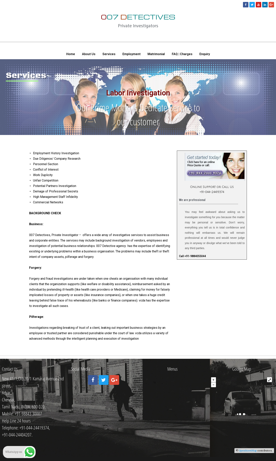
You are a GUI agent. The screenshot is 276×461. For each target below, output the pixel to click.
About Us (88, 54)
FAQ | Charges (182, 54)
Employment (131, 54)
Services (108, 54)
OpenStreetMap (248, 450)
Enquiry (204, 54)
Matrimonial (156, 54)
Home (70, 54)
